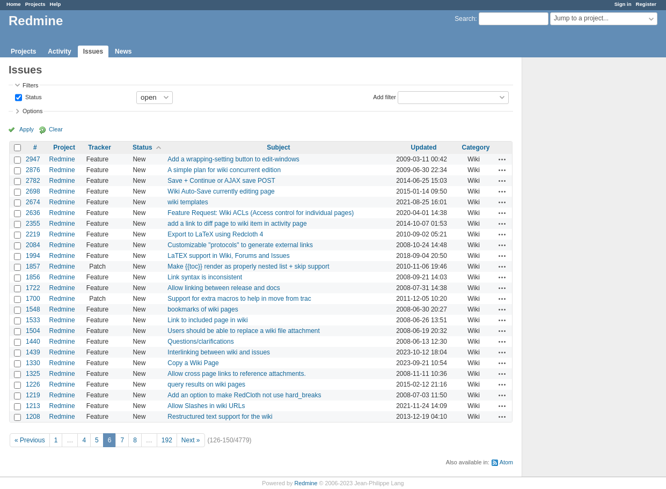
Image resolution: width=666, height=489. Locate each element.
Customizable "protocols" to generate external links (240, 245)
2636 (33, 213)
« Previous (29, 440)
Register (646, 4)
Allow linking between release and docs (223, 288)
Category (476, 147)
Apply (26, 129)
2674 (33, 202)
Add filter (384, 96)
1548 (33, 309)
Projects (35, 4)
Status (33, 96)
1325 (33, 373)
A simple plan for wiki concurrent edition (224, 170)
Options (32, 111)
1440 (33, 341)
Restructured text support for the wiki (219, 416)
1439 (33, 352)
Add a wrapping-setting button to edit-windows (233, 159)
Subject (278, 147)
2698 (33, 191)
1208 (33, 416)
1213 (33, 406)
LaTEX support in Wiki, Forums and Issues (228, 256)
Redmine (62, 159)
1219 (33, 395)
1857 (33, 266)
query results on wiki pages (206, 384)
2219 (33, 234)
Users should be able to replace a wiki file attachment (243, 331)
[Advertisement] (576, 226)
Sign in (623, 4)
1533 (33, 320)
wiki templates (187, 202)
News (123, 51)
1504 (33, 331)
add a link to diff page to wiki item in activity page (236, 223)
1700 (33, 298)
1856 (33, 277)
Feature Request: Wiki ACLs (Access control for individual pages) (260, 213)
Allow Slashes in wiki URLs (206, 406)
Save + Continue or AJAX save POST (221, 180)
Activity (59, 51)
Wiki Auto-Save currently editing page (220, 191)
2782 (33, 180)
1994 (33, 256)
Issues (93, 51)
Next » (190, 440)
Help (55, 4)
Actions (502, 159)
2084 (33, 245)
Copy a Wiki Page (192, 363)
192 (167, 440)
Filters (30, 85)
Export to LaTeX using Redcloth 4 (215, 234)
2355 (33, 223)
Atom (506, 462)
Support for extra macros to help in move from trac (239, 298)
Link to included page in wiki (207, 320)
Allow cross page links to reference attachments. (236, 373)
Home (13, 4)
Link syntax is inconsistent (204, 277)
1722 (33, 288)
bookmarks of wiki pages (202, 309)
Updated (424, 147)
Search (465, 19)
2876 (33, 170)
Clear (56, 129)
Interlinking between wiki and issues (218, 352)
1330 (33, 363)
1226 (33, 384)
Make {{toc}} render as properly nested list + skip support (248, 266)
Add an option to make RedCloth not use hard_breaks (244, 395)
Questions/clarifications (200, 341)
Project (64, 147)
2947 (33, 159)
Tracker (99, 147)
